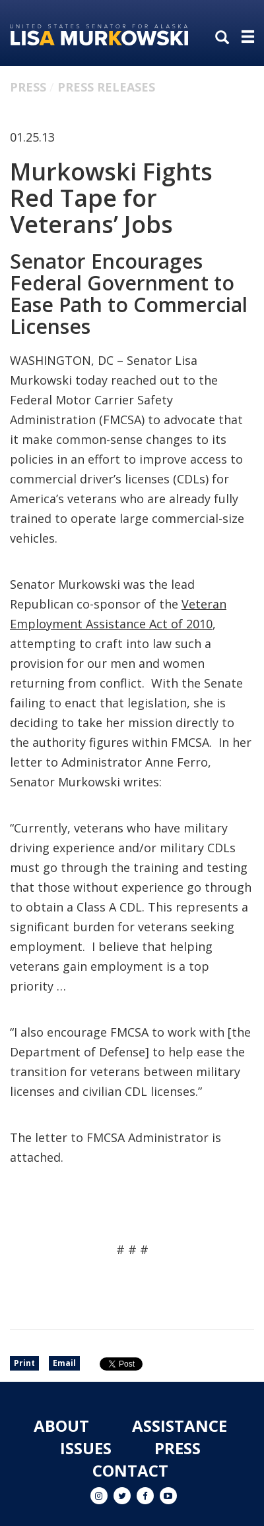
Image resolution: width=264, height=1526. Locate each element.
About (61, 1425)
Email (64, 1363)
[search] (225, 38)
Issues (86, 1448)
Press (28, 87)
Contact (130, 1470)
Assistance (179, 1425)
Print (24, 1363)
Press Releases (106, 87)
